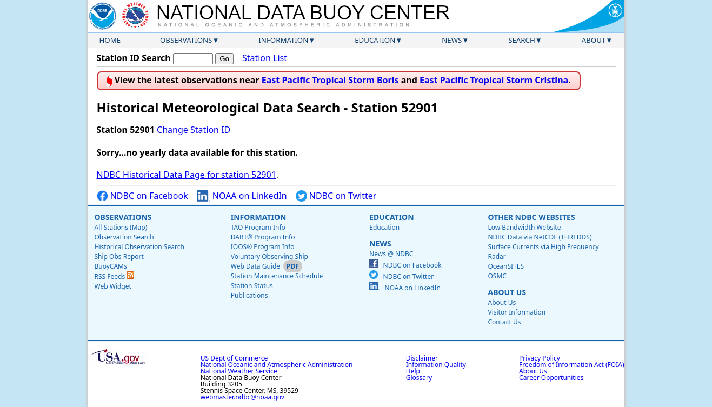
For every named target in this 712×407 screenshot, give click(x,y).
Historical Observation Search (139, 246)
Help (413, 371)
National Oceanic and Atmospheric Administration (277, 364)
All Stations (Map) (121, 227)
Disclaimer (422, 358)
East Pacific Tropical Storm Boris (330, 80)
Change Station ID (193, 130)
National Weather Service (239, 371)
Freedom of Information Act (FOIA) (571, 364)
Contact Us (504, 321)
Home (110, 40)
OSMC (497, 276)
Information (283, 40)
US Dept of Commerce (234, 358)
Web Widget (113, 286)
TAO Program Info (258, 227)
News (452, 40)
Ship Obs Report (119, 256)
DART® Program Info (263, 237)
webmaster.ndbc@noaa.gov (242, 397)
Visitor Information (516, 312)
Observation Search (124, 237)
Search (521, 40)
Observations (186, 40)
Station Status (252, 285)
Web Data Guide (255, 266)
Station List (264, 58)
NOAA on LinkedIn (242, 196)
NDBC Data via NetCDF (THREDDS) (539, 237)
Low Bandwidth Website (524, 227)
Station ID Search (134, 58)
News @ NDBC (391, 253)
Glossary (419, 377)
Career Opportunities (551, 377)
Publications (249, 295)
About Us (507, 292)
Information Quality (436, 364)
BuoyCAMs (111, 266)
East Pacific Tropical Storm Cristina (494, 80)
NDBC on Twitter (336, 196)
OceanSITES (506, 266)
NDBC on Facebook (142, 196)
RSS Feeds (115, 276)
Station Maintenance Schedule (277, 276)
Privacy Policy (539, 358)
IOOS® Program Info (263, 246)
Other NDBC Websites (531, 217)
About (594, 40)
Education (375, 40)
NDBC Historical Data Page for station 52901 (186, 175)
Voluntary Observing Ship (269, 256)
